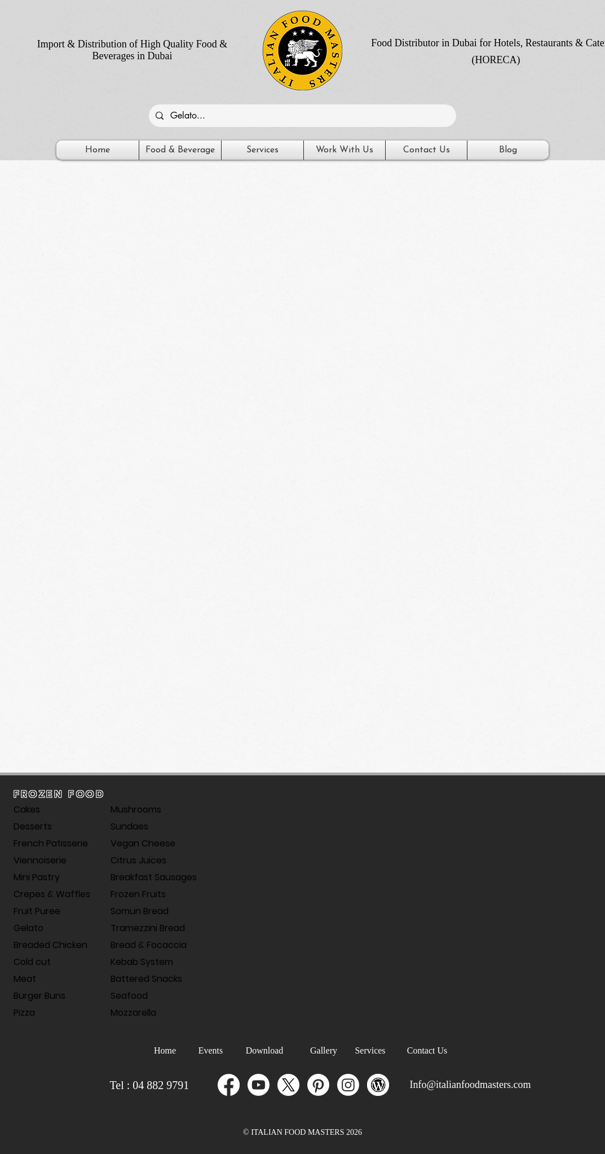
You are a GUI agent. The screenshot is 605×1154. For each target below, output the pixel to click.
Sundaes (129, 826)
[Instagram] (348, 1085)
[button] (180, 150)
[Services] (370, 1050)
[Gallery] (324, 1050)
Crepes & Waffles (52, 894)
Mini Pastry (37, 877)
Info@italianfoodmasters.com (470, 1084)
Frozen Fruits (138, 894)
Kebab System (142, 961)
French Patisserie (51, 843)
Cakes (27, 809)
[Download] (264, 1050)
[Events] (211, 1050)
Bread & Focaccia (149, 944)
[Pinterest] (318, 1085)
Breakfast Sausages (150, 877)
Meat (25, 978)
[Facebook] (229, 1085)
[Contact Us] (427, 1050)
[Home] (165, 1050)
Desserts (33, 826)
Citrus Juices (138, 860)
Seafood (129, 995)
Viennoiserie (40, 860)
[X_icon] (288, 1085)
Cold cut (32, 961)
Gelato (28, 928)
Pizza (24, 1012)
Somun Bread (140, 911)
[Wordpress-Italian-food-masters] (378, 1085)
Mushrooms (136, 809)
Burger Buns (39, 995)
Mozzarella (133, 1012)
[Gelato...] (301, 115)
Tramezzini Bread (148, 928)
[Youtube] (259, 1085)
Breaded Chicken (50, 944)
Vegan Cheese (143, 843)
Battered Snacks (146, 978)
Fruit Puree (37, 911)
